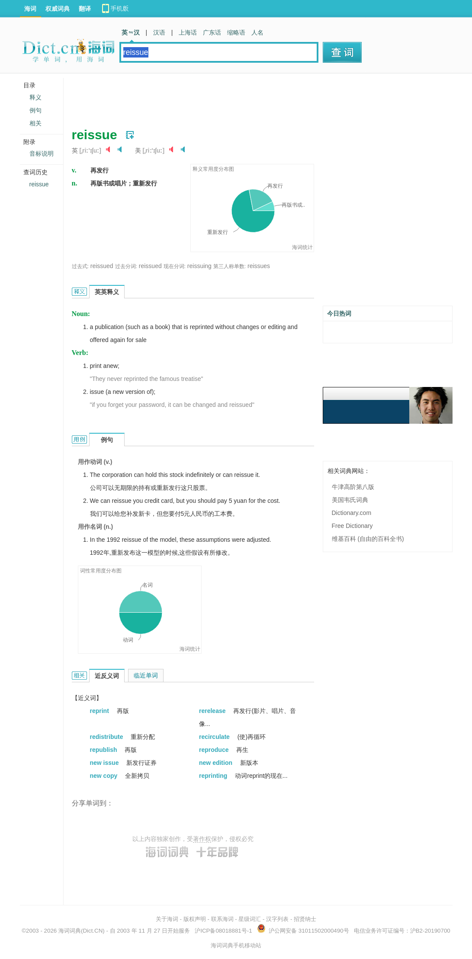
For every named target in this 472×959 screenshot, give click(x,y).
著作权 (202, 838)
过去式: (80, 266)
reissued (101, 265)
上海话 (188, 32)
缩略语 (236, 32)
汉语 (159, 32)
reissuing (199, 265)
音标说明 (41, 153)
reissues (258, 265)
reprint (100, 710)
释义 (35, 97)
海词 (30, 8)
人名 (257, 32)
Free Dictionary (352, 525)
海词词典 (69, 930)
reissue (39, 184)
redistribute (107, 736)
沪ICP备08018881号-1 (223, 930)
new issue (105, 762)
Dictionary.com (352, 512)
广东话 (212, 32)
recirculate (215, 736)
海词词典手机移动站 (236, 945)
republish (104, 749)
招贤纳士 (305, 919)
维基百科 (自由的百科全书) (368, 538)
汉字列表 (277, 919)
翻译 (85, 8)
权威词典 (57, 8)
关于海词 (167, 919)
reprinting (214, 775)
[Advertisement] (229, 97)
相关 (35, 123)
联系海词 (222, 919)
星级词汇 (249, 919)
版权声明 (194, 919)
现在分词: (175, 266)
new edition (216, 762)
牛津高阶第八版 (353, 486)
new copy (104, 775)
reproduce (214, 749)
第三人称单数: (229, 266)
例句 (35, 110)
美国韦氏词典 (350, 499)
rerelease (213, 710)
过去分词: (126, 266)
